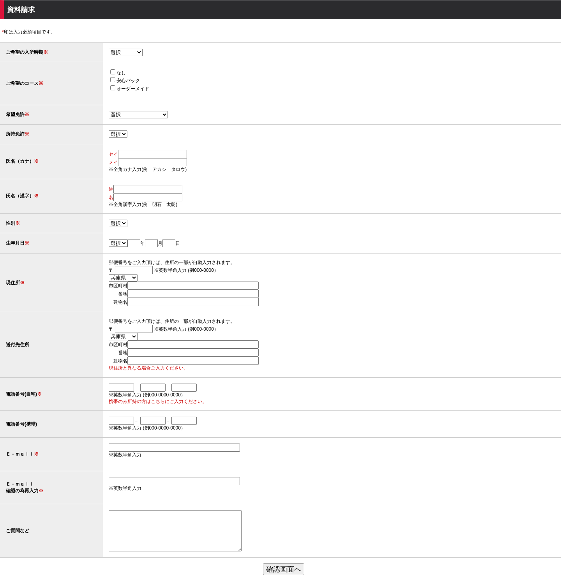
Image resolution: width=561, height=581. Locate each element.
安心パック (119, 80)
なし (112, 73)
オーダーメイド (124, 89)
